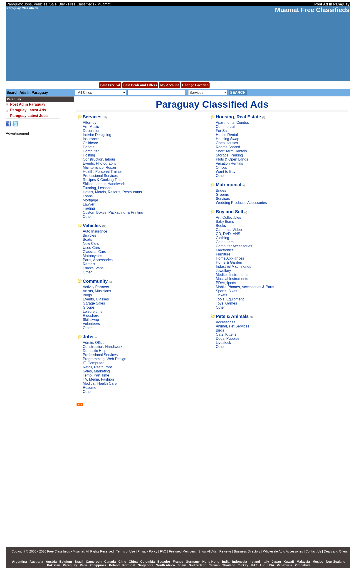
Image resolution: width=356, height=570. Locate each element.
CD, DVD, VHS (228, 234)
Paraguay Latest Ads (28, 110)
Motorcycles (92, 256)
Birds (220, 330)
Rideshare (91, 315)
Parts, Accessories (98, 260)
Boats (87, 239)
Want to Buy (226, 171)
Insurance (91, 139)
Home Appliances (230, 258)
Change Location (195, 85)
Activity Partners (96, 287)
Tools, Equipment (230, 299)
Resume (89, 387)
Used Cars (91, 248)
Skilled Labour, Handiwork (104, 184)
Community (95, 281)
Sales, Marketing (96, 371)
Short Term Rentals (231, 151)
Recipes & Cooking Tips (102, 180)
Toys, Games (226, 303)
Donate (88, 147)
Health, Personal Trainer (102, 171)
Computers (225, 242)
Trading (89, 208)
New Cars (91, 243)
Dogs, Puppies (228, 338)
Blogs (87, 295)
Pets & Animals (232, 316)
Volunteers (91, 324)
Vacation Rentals (229, 163)
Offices (221, 167)
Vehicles (92, 225)
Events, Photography (99, 163)
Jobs (88, 336)
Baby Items (225, 221)
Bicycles (89, 235)
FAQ (163, 551)
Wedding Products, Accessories (241, 203)
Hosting (89, 155)
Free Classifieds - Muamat (65, 551)
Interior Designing (97, 135)
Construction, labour (99, 159)
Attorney (89, 122)
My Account (169, 85)
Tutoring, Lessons (97, 188)
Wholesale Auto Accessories (283, 551)
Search (238, 92)
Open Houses (227, 143)
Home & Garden (229, 262)
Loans (88, 196)
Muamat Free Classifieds (312, 9)
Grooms (222, 194)
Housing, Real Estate (238, 116)
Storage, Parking (229, 155)
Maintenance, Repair (99, 167)
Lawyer (88, 204)
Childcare (90, 143)
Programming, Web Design (104, 359)
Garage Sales (94, 303)
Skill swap (91, 320)
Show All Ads (207, 551)
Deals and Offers (336, 551)
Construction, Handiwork (102, 347)
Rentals (89, 264)
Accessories (225, 322)
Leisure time (92, 311)
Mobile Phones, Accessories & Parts (245, 287)
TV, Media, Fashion (98, 379)
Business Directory (247, 551)
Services (92, 116)
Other (87, 216)
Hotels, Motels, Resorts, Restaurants (112, 192)
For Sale (223, 131)
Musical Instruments (232, 279)
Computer (91, 151)
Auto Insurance (95, 231)
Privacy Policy (147, 551)
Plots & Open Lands (232, 159)
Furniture (223, 254)
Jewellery (223, 271)
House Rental (227, 135)
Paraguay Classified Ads (212, 104)
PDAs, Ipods (226, 283)
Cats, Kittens (226, 334)
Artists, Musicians (97, 291)
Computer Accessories (234, 246)
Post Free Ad (110, 85)
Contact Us (313, 551)
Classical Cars (94, 252)
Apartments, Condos (232, 122)
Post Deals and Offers (140, 85)
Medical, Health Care (99, 383)
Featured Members (182, 551)
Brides (221, 190)
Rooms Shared (228, 147)
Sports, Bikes (226, 291)
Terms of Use (125, 551)
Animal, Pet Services (233, 326)
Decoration (91, 131)
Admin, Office (93, 342)
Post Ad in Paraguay (27, 104)
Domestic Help (94, 351)
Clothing (222, 238)
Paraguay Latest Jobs (28, 116)
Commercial (225, 127)
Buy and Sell (229, 211)
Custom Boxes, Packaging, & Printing (113, 212)
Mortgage (90, 200)
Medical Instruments (232, 275)
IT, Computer (93, 363)
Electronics (225, 250)
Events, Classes (96, 299)
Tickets (221, 295)
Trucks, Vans (93, 268)
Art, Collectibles (228, 217)
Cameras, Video (229, 230)
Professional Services (100, 176)
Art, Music (91, 127)
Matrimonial (228, 184)
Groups (88, 307)
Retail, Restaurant (97, 367)
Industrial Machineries (233, 266)
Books (221, 226)
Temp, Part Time (96, 375)
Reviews (225, 551)
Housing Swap (227, 139)
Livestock (223, 342)
